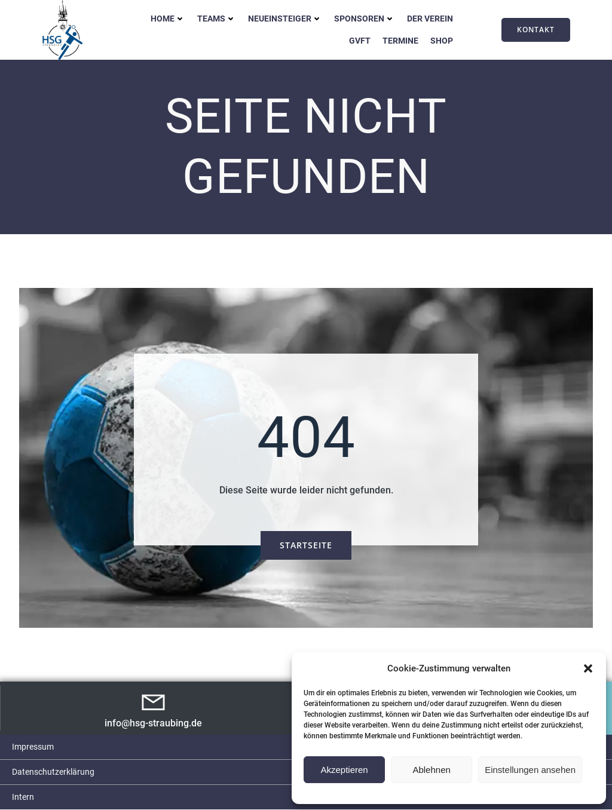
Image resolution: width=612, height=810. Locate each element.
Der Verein (430, 18)
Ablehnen (431, 770)
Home (168, 18)
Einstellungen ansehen (530, 770)
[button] (588, 668)
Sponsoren (364, 18)
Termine (400, 40)
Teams (216, 18)
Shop (441, 40)
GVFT (360, 40)
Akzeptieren (344, 770)
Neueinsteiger (285, 18)
